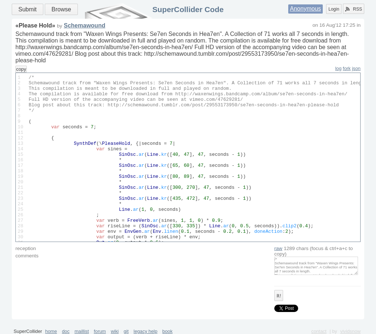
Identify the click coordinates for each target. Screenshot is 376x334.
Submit (27, 9)
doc (66, 331)
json (356, 68)
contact (318, 331)
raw (278, 248)
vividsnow (350, 331)
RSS (353, 9)
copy (21, 69)
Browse (61, 9)
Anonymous (305, 8)
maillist (82, 331)
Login (333, 9)
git (126, 331)
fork (347, 68)
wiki (115, 331)
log (338, 68)
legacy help (146, 331)
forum (100, 331)
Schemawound (84, 25)
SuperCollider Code (188, 9)
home (51, 331)
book (167, 331)
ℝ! (278, 295)
